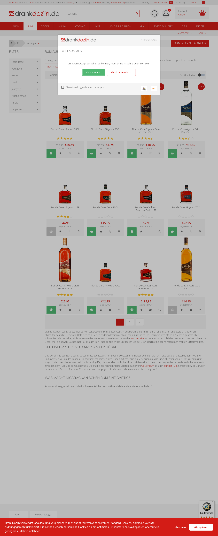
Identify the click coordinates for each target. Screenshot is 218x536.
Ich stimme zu (93, 72)
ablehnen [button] (180, 527)
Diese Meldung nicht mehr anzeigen (85, 87)
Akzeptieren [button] (201, 527)
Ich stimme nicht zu (121, 72)
